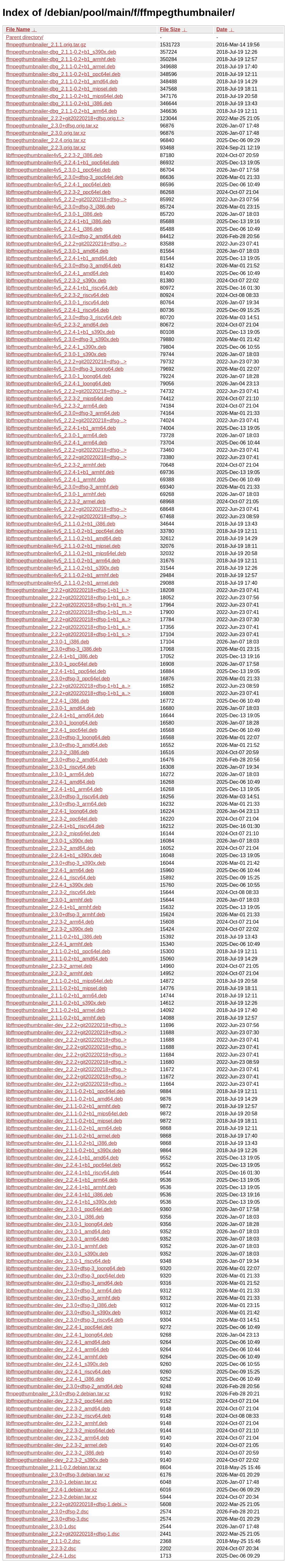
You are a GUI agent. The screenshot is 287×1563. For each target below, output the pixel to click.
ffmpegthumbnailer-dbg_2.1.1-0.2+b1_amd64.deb (62, 81)
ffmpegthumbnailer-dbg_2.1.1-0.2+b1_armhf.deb (60, 59)
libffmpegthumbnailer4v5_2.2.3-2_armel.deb (56, 501)
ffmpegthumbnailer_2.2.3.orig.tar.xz (46, 147)
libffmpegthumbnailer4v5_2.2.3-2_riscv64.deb (57, 295)
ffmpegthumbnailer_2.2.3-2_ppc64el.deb (51, 819)
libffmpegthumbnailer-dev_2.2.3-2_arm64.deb (57, 1438)
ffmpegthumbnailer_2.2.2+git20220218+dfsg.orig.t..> (65, 118)
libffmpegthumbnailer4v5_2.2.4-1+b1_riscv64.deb (62, 288)
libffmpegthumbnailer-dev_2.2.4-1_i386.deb (55, 1379)
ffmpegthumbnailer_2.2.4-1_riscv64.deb (51, 877)
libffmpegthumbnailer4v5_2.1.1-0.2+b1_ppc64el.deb (64, 531)
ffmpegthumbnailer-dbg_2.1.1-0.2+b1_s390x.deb (61, 52)
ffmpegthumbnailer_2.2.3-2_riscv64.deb (51, 892)
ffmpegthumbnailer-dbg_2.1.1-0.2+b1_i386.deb (59, 103)
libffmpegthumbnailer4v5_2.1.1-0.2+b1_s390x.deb (62, 568)
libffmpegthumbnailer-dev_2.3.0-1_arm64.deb (57, 1239)
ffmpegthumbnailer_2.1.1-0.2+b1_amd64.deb (57, 958)
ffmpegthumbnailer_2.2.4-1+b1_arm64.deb (54, 789)
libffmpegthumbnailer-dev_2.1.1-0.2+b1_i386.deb (61, 1143)
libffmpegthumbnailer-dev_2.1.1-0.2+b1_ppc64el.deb (65, 1091)
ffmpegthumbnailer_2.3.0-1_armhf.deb (49, 900)
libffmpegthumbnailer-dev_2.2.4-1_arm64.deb (57, 1349)
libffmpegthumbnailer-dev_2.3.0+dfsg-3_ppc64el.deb (65, 1275)
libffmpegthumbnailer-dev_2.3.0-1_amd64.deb (58, 1231)
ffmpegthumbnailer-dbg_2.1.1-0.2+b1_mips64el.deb (64, 96)
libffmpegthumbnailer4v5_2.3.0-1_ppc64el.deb (58, 170)
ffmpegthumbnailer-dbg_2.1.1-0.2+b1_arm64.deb (61, 111)
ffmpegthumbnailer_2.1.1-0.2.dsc (43, 1541)
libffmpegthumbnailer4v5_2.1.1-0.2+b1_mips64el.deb (66, 553)
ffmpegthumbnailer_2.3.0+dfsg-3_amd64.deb (56, 745)
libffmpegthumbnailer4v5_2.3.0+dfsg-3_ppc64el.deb (64, 177)
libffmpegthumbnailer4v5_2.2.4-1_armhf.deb (56, 479)
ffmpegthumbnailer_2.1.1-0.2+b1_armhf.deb (55, 1018)
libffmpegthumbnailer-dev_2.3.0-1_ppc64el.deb (59, 1209)
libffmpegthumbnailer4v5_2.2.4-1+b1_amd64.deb (61, 258)
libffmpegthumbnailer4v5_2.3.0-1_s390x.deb (56, 354)
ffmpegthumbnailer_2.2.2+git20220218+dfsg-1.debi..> (66, 1504)
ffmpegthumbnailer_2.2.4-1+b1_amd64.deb (55, 715)
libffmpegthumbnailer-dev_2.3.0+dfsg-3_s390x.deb (63, 1312)
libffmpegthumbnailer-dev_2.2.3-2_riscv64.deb (58, 1416)
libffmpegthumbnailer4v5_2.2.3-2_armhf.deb (56, 465)
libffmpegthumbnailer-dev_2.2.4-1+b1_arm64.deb (62, 1180)
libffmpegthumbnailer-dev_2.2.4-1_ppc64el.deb (59, 1327)
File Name (18, 29)
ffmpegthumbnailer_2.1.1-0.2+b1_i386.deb (54, 937)
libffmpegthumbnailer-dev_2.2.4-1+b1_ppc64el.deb (63, 1165)
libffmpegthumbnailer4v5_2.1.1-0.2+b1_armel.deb (62, 583)
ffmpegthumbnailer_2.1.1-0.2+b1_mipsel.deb (56, 988)
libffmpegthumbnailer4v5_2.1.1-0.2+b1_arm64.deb (63, 560)
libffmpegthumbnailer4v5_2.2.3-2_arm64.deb (56, 406)
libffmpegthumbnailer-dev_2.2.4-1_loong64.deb (59, 1335)
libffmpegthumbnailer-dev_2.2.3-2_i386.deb (55, 1453)
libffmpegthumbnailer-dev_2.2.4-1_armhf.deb (56, 1357)
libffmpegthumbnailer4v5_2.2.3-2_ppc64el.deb (58, 192)
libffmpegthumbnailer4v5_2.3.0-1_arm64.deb (56, 435)
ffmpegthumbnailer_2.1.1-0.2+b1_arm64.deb (56, 995)
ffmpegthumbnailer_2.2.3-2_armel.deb (49, 966)
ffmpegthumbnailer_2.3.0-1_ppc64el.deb (51, 664)
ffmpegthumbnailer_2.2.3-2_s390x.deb (49, 929)
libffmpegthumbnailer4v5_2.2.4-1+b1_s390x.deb (60, 332)
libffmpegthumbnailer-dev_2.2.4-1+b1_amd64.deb (62, 1157)
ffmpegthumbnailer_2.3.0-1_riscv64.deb (51, 767)
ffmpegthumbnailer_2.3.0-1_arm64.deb (50, 774)
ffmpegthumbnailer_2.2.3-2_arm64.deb (50, 922)
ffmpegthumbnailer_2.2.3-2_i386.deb (47, 752)
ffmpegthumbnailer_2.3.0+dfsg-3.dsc (47, 1519)
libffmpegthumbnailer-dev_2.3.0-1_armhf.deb (56, 1246)
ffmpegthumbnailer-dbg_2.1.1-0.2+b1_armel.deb (60, 66)
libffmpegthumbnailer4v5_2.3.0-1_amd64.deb (57, 251)
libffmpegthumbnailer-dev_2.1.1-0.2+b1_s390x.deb (63, 1150)
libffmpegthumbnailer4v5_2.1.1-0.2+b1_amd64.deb (63, 538)
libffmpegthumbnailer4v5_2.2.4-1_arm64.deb (56, 442)
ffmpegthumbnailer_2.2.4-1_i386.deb (47, 701)
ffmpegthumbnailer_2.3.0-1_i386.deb (47, 641)
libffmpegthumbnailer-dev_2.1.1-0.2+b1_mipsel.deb (64, 1121)
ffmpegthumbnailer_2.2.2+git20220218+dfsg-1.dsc (63, 1534)
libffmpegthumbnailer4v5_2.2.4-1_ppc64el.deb (58, 184)
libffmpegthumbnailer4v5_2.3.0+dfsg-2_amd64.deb (63, 236)
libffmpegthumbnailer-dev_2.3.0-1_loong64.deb (59, 1224)
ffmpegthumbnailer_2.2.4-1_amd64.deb (50, 782)
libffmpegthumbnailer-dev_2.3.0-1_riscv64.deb (58, 1261)
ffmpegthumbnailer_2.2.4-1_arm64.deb (50, 870)
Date (222, 29)
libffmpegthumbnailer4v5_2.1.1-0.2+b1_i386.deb (60, 524)
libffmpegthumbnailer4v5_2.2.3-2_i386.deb (54, 155)
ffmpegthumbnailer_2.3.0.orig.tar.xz (46, 133)
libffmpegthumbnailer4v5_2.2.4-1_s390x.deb (56, 347)
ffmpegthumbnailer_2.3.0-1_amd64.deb (50, 708)
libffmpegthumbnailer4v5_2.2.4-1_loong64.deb (58, 383)
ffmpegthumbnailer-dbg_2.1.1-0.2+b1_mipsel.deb (61, 89)
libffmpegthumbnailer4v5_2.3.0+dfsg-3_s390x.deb (62, 339)
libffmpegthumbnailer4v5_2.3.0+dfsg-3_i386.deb (60, 207)
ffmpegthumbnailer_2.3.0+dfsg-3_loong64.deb (58, 737)
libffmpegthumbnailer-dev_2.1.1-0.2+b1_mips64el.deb (67, 1113)
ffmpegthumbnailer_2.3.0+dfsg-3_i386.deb (54, 649)
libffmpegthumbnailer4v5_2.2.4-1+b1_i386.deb (58, 221)
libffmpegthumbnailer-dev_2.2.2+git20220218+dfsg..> (66, 1025)
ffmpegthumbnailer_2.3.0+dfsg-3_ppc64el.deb (58, 678)
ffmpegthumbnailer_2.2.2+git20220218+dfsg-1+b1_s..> (68, 634)
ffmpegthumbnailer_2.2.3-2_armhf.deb (49, 973)
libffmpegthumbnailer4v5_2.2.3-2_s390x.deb (56, 280)
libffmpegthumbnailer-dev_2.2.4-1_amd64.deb (58, 1342)
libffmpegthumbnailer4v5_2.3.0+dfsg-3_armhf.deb (62, 487)
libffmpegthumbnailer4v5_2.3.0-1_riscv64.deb (57, 302)
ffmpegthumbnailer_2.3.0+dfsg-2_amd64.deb (56, 759)
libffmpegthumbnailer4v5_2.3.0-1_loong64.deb (58, 376)
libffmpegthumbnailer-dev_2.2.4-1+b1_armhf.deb (61, 1187)
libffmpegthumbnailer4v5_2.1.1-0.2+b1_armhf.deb (62, 575)
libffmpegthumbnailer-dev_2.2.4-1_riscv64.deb (58, 1371)
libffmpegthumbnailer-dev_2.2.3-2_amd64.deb (58, 1408)
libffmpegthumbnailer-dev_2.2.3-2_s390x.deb (57, 1460)
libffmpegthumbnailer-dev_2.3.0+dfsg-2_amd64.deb (64, 1386)
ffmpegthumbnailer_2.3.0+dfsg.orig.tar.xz (52, 125)
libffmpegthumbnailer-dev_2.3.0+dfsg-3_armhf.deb (63, 1298)
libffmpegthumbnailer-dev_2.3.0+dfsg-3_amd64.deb (64, 1283)
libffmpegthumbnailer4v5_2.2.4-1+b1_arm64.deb (61, 428)
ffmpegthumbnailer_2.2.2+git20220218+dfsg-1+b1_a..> (68, 619)
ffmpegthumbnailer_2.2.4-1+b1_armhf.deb (53, 907)
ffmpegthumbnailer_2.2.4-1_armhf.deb (49, 944)
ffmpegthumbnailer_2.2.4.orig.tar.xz (46, 140)
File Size (170, 29)
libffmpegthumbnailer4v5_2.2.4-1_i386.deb (54, 229)
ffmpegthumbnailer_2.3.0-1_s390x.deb (49, 840)
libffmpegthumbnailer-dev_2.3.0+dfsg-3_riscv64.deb (64, 1320)
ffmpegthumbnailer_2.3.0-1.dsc (41, 1526)
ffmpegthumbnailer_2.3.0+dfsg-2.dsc (47, 1511)
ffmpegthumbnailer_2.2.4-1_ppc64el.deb (51, 730)
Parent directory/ (24, 37)
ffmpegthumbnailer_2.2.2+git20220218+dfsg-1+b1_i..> (67, 590)
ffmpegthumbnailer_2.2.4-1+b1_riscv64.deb (55, 826)
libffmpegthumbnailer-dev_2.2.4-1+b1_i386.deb (59, 1194)
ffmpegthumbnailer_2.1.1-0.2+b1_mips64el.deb (59, 981)
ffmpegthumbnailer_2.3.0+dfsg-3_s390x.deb (56, 863)
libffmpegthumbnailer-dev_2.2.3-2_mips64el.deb (60, 1430)
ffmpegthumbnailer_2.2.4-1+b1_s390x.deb (54, 855)
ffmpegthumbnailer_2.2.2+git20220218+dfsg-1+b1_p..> (68, 597)
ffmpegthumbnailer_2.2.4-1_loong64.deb (52, 811)
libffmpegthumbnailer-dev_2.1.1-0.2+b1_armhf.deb (63, 1106)
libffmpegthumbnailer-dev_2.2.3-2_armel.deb (56, 1445)
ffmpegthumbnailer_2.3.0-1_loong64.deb (52, 723)
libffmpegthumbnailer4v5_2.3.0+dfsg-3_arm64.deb (63, 413)
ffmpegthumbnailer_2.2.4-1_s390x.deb (49, 885)
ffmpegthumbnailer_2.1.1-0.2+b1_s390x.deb (56, 1003)
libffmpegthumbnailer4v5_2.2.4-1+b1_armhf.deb (60, 472)
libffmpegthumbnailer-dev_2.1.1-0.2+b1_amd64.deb (64, 1099)
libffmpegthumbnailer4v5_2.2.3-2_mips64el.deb (59, 398)
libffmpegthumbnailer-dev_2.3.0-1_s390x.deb (57, 1254)
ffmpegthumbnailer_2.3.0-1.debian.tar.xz (51, 1482)
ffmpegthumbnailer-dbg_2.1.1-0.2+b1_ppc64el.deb (63, 74)
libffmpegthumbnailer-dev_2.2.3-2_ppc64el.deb (59, 1401)
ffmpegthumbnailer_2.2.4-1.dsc (41, 1556)
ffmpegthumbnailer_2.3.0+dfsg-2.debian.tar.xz (58, 1393)
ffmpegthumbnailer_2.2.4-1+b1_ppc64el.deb (56, 671)
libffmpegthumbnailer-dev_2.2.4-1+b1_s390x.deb (61, 1202)
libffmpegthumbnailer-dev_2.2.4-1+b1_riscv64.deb (62, 1172)
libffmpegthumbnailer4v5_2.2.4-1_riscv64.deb (57, 310)
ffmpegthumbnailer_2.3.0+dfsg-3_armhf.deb (55, 914)
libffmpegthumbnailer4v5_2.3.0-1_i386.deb (54, 214)
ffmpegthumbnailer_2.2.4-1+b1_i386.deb (52, 656)
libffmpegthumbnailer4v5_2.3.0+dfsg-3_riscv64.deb (63, 317)
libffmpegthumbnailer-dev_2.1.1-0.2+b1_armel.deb (63, 1136)
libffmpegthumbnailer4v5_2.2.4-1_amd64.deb (57, 273)
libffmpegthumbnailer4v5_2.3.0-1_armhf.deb (56, 494)
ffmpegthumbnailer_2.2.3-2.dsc (41, 1548)
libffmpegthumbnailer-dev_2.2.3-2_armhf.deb (56, 1423)
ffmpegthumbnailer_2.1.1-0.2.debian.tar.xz (53, 1467)
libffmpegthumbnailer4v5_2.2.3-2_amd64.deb (57, 324)
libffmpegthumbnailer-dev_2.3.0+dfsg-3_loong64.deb (65, 1268)
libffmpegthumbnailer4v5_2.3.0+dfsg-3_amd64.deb (63, 265)
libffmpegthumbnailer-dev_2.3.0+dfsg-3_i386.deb (61, 1305)
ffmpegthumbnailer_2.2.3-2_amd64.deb (50, 848)
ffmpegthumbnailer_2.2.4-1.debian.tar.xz (51, 1489)
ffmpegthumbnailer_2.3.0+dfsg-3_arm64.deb (56, 804)
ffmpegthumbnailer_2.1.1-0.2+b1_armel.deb (55, 1010)
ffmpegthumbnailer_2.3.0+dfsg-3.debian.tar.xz (58, 1474)
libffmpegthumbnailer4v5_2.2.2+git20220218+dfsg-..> (66, 199)
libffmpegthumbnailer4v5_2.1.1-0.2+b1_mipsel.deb (63, 546)
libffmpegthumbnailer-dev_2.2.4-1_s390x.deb (57, 1364)
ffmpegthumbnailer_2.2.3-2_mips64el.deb (53, 833)
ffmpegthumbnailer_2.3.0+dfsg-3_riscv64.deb (57, 796)
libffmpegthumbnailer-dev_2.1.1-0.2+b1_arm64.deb (64, 1128)
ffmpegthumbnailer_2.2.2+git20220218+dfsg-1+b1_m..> (69, 605)
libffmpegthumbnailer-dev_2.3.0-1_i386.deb (55, 1217)
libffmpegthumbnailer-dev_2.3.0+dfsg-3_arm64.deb (63, 1290)
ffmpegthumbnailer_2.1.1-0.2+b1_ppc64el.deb (58, 951)
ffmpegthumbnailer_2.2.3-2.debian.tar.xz (51, 1497)
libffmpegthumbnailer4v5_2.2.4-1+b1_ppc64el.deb (62, 162)
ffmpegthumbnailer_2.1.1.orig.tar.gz (46, 44)
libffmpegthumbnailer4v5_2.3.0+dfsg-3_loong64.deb (64, 369)
